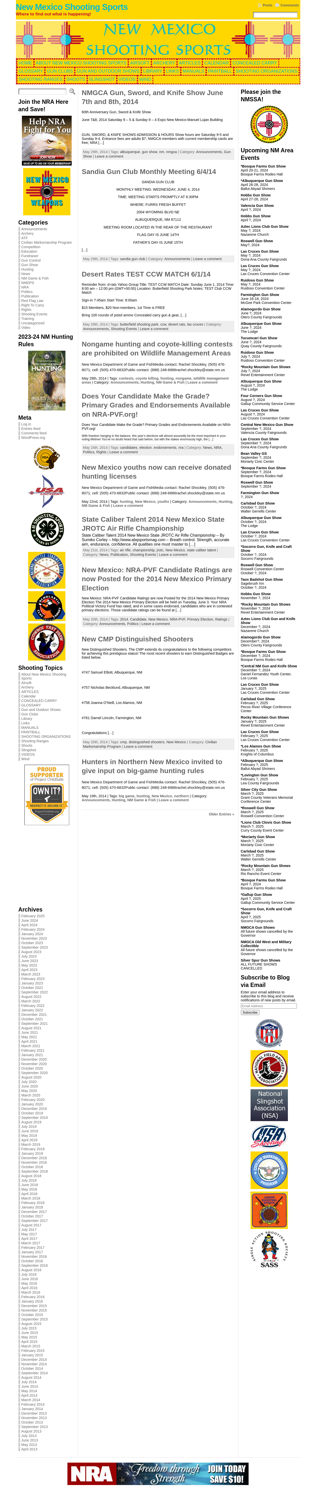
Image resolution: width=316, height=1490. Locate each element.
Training (27, 319)
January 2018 (32, 1207)
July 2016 (29, 1274)
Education (29, 251)
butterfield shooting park (139, 324)
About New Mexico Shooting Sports (43, 676)
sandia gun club (132, 259)
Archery (27, 233)
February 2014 (33, 1404)
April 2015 (29, 1342)
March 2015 (30, 1346)
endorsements (165, 448)
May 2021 (29, 1037)
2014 (124, 619)
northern (181, 796)
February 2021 (33, 1050)
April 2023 (29, 970)
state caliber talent (201, 550)
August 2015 (31, 1324)
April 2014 (29, 1395)
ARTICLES (30, 692)
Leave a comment (109, 156)
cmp (123, 742)
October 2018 (32, 1167)
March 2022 (30, 1001)
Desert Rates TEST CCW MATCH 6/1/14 (146, 274)
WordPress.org (33, 438)
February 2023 (33, 979)
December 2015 (34, 1306)
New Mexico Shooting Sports (72, 7)
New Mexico (145, 502)
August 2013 (31, 1431)
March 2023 (30, 974)
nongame (183, 378)
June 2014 (29, 1386)
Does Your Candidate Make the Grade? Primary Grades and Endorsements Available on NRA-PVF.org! (156, 405)
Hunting (27, 269)
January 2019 (32, 1153)
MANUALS (30, 728)
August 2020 (31, 1077)
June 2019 (29, 1131)
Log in (26, 424)
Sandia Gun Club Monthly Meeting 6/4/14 (149, 171)
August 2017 (31, 1225)
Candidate (138, 619)
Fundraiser (30, 256)
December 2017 (34, 1212)
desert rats (176, 324)
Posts (267, 5)
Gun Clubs (29, 714)
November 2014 (34, 1364)
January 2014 (32, 1409)
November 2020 (34, 1064)
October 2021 (32, 1019)
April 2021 (29, 1041)
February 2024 (33, 929)
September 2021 (34, 1024)
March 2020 (30, 1095)
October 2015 (32, 1315)
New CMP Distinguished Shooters (138, 639)
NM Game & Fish (35, 278)
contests (126, 378)
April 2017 (29, 1239)
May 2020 (29, 1091)
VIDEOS (28, 754)
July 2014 (29, 1382)
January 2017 (32, 1252)
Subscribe (250, 1012)
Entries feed (31, 429)
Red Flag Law (32, 301)
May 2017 (29, 1234)
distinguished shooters (146, 742)
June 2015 (29, 1333)
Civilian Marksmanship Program (46, 242)
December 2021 (34, 1015)
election (145, 448)
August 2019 (31, 1122)
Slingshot (28, 750)
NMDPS (27, 283)
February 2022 (33, 1006)
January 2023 (32, 983)
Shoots (27, 745)
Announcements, (210, 152)
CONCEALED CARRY (39, 701)
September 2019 (34, 1118)
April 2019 (29, 1140)
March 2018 (30, 1198)
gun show (149, 152)
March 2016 (30, 1292)
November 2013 (34, 1418)
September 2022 (34, 992)
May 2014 (29, 1391)
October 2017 (32, 1216)
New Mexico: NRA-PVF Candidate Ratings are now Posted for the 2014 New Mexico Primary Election (157, 579)
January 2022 (32, 1010)
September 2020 (34, 1073)
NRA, (218, 448)
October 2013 (32, 1422)
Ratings (221, 619)
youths (163, 502)
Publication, (120, 555)
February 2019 (33, 1149)
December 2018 (34, 1158)
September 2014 (34, 1373)
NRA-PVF (177, 619)
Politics (27, 292)
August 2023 (31, 952)
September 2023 (34, 947)
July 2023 (29, 956)
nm (161, 152)
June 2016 (29, 1279)
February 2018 (33, 1203)
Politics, (90, 452)
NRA (25, 287)
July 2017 (29, 1230)
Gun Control (31, 260)
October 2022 (32, 988)
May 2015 (29, 1337)
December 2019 (34, 1109)
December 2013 (34, 1413)
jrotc (160, 550)
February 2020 (33, 1100)
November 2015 (34, 1310)
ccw (163, 324)
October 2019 (32, 1113)
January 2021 (32, 1055)
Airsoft (26, 683)
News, (208, 448)
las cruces (195, 324)
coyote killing (147, 378)
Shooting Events (34, 314)
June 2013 (29, 1440)
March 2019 (30, 1144)
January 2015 (32, 1355)
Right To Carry (32, 305)
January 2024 (32, 934)
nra (181, 448)
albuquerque (130, 152)
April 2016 (29, 1288)
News (25, 274)
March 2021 (30, 1046)
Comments (289, 5)
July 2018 (29, 1180)
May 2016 (29, 1283)
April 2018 (29, 1194)
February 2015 (33, 1351)
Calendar (28, 696)
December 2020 (34, 1059)
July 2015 (29, 1328)
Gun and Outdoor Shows (41, 710)
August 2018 (31, 1176)
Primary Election (200, 619)
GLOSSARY (31, 705)
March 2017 (30, 1243)
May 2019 (29, 1136)
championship (144, 550)
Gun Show (29, 265)
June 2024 (29, 920)
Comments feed (34, 433)
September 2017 (34, 1221)
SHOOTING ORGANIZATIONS (46, 737)
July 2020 (29, 1082)
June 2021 (29, 1032)
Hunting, (148, 382)
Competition (31, 247)
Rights (26, 310)
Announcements (34, 229)
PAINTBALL (31, 732)
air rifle (125, 550)
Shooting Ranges (35, 741)
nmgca (171, 152)
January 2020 (32, 1104)
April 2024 (29, 925)
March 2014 (30, 1400)
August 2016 (31, 1270)
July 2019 (29, 1127)
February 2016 (33, 1297)
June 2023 (29, 961)
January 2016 (32, 1301)
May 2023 (29, 965)
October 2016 (32, 1261)
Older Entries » (221, 814)
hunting (167, 378)
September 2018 (34, 1171)
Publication (30, 296)
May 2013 (29, 1445)
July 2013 (29, 1436)
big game (127, 796)
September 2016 (34, 1265)
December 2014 (34, 1360)
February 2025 (33, 916)
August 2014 (31, 1377)
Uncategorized (33, 323)
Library (26, 719)
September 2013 (34, 1427)
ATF (24, 238)
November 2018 (34, 1162)
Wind (25, 759)
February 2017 (33, 1248)
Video (26, 328)
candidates (129, 448)
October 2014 (32, 1369)
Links (25, 723)
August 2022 (31, 997)
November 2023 (34, 938)
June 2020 (29, 1086)
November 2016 (34, 1257)
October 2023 (32, 943)
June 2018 (29, 1185)
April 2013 (29, 1449)
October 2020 (32, 1068)
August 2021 (31, 1028)
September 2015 (34, 1319)
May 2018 (29, 1189)
